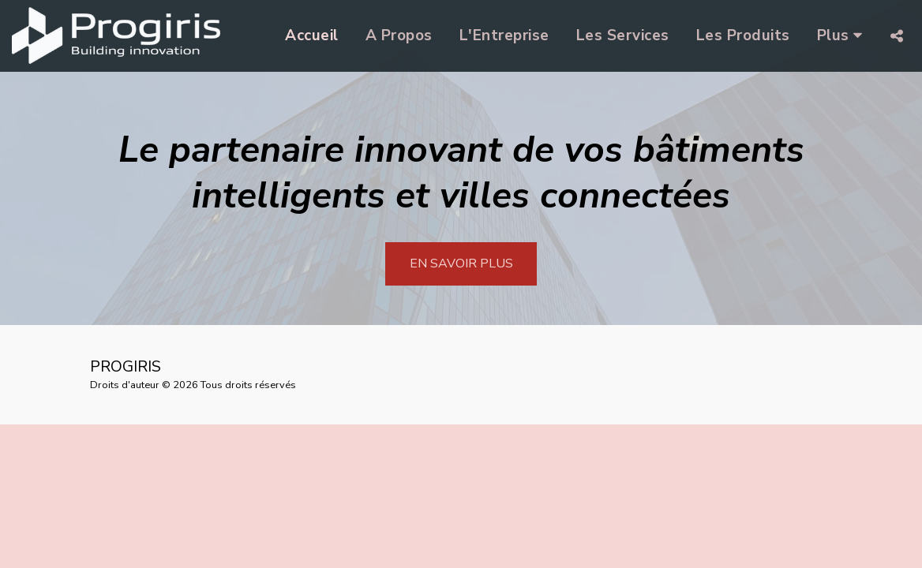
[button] (896, 35)
